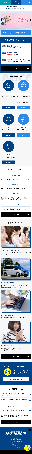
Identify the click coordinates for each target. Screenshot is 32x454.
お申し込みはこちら (16, 379)
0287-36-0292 (17, 442)
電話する (6, 3)
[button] (30, 20)
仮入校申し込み (17, 2)
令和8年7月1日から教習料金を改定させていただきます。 (18, 32)
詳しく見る (9, 107)
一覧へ (16, 68)
